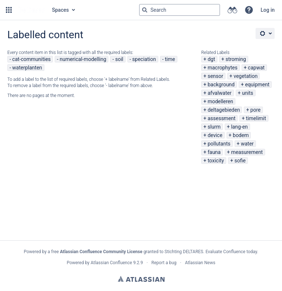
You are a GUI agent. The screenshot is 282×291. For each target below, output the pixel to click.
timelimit (256, 118)
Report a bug (163, 262)
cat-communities (31, 59)
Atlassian (141, 279)
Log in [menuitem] (268, 10)
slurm (213, 127)
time (170, 59)
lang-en (239, 127)
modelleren (220, 101)
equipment (257, 84)
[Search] (145, 10)
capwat (256, 68)
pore (255, 110)
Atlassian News (200, 262)
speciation (144, 59)
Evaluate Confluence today (231, 251)
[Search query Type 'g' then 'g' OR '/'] (179, 10)
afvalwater (219, 93)
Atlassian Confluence (111, 262)
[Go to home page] (31, 10)
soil (119, 59)
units (247, 93)
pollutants (218, 144)
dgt (211, 59)
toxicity (215, 161)
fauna (214, 152)
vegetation (245, 76)
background (221, 84)
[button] (9, 10)
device (214, 135)
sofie (239, 161)
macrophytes (222, 68)
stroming (235, 59)
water (247, 144)
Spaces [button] (60, 10)
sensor (215, 76)
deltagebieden (223, 110)
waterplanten (27, 68)
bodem (241, 135)
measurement (247, 152)
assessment (221, 118)
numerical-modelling (82, 59)
